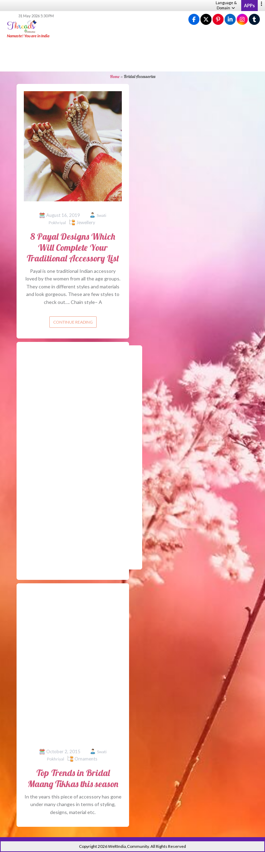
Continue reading (73, 322)
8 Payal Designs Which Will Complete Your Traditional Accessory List (73, 247)
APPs (249, 5)
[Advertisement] (132, 55)
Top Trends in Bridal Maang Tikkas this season (73, 778)
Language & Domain (226, 5)
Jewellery (85, 222)
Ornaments (86, 759)
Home (114, 76)
